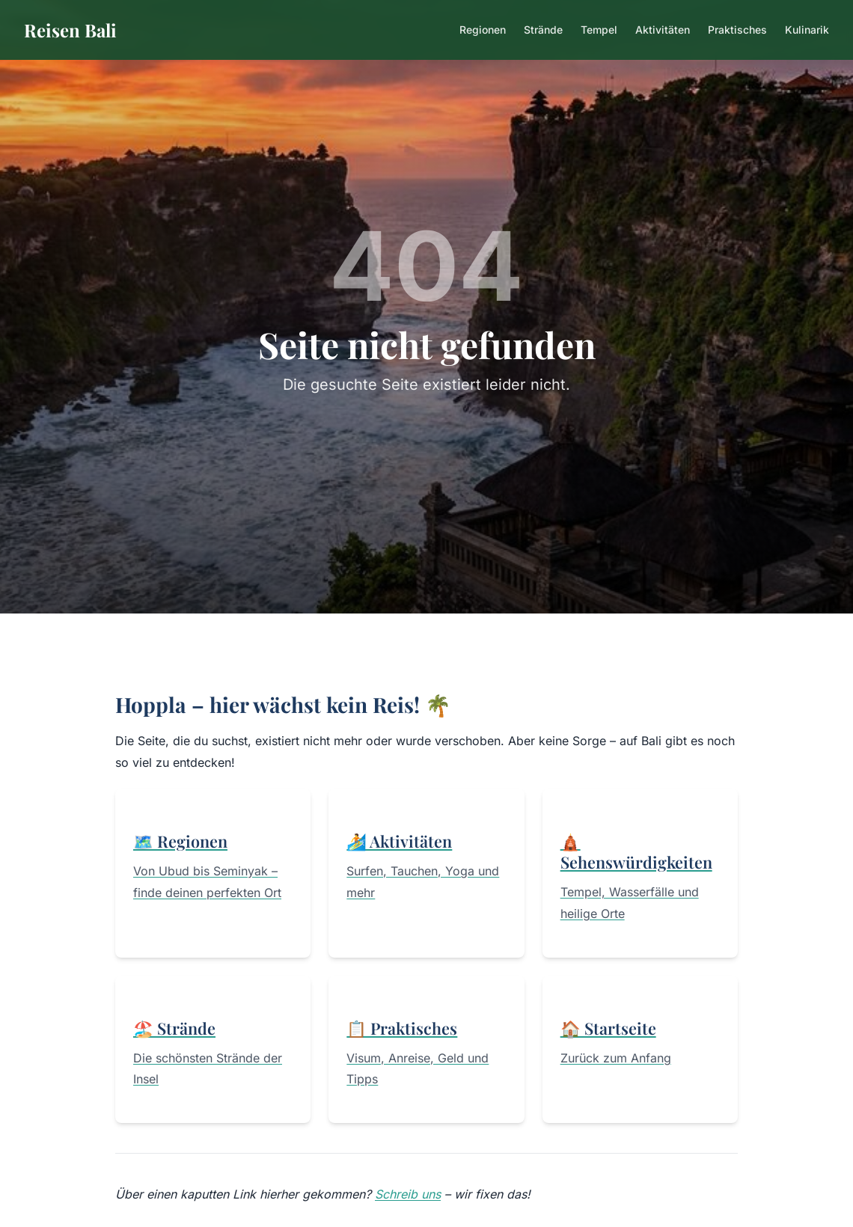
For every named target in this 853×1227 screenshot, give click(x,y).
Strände (543, 29)
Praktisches (737, 29)
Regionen (482, 29)
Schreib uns (408, 1194)
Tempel (599, 29)
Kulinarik (807, 29)
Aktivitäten (662, 29)
